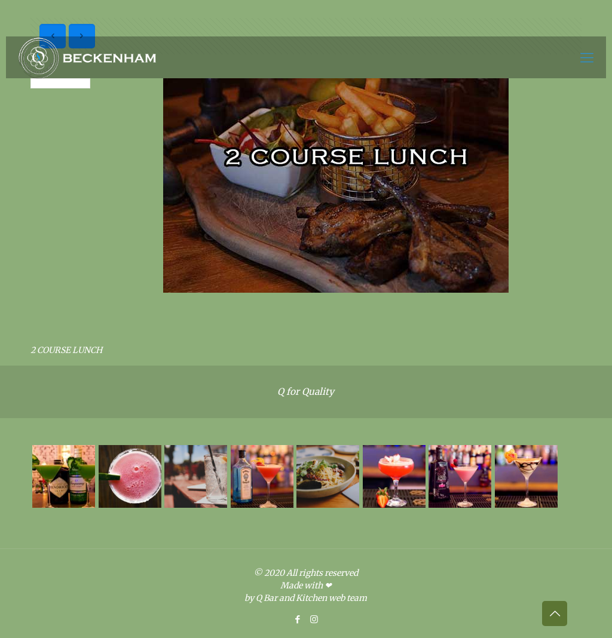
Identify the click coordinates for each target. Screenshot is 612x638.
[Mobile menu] (587, 57)
